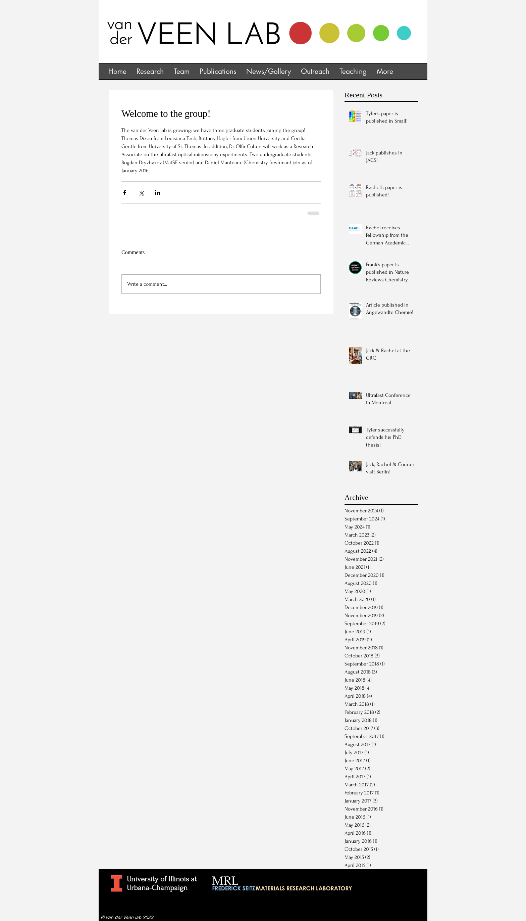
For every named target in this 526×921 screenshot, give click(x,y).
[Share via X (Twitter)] (141, 192)
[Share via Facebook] (124, 192)
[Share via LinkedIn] (157, 192)
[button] (150, 70)
